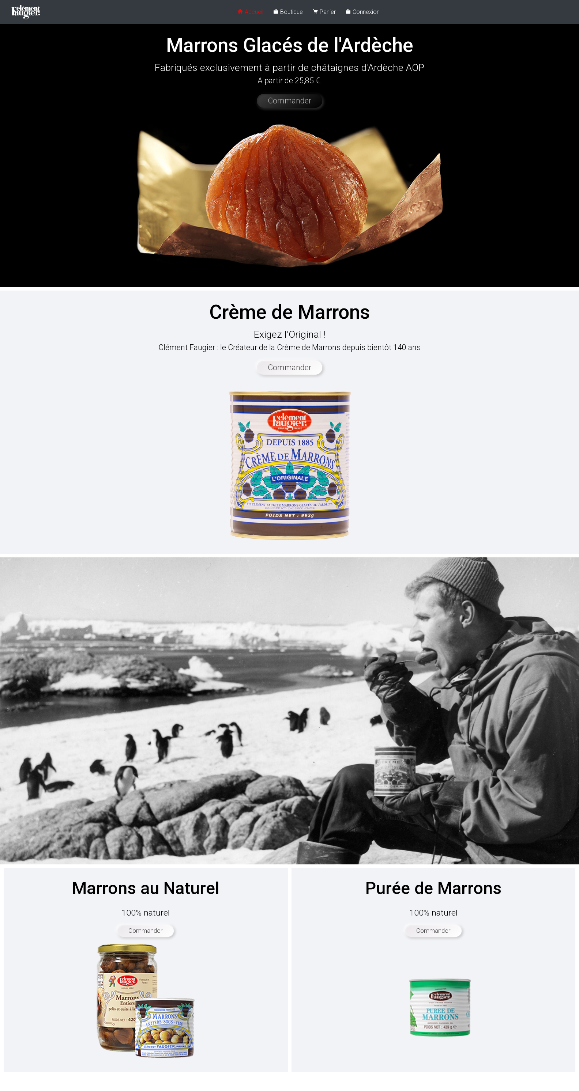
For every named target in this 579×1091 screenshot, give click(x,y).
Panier (324, 11)
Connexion (362, 11)
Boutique (288, 11)
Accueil (250, 11)
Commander (289, 100)
